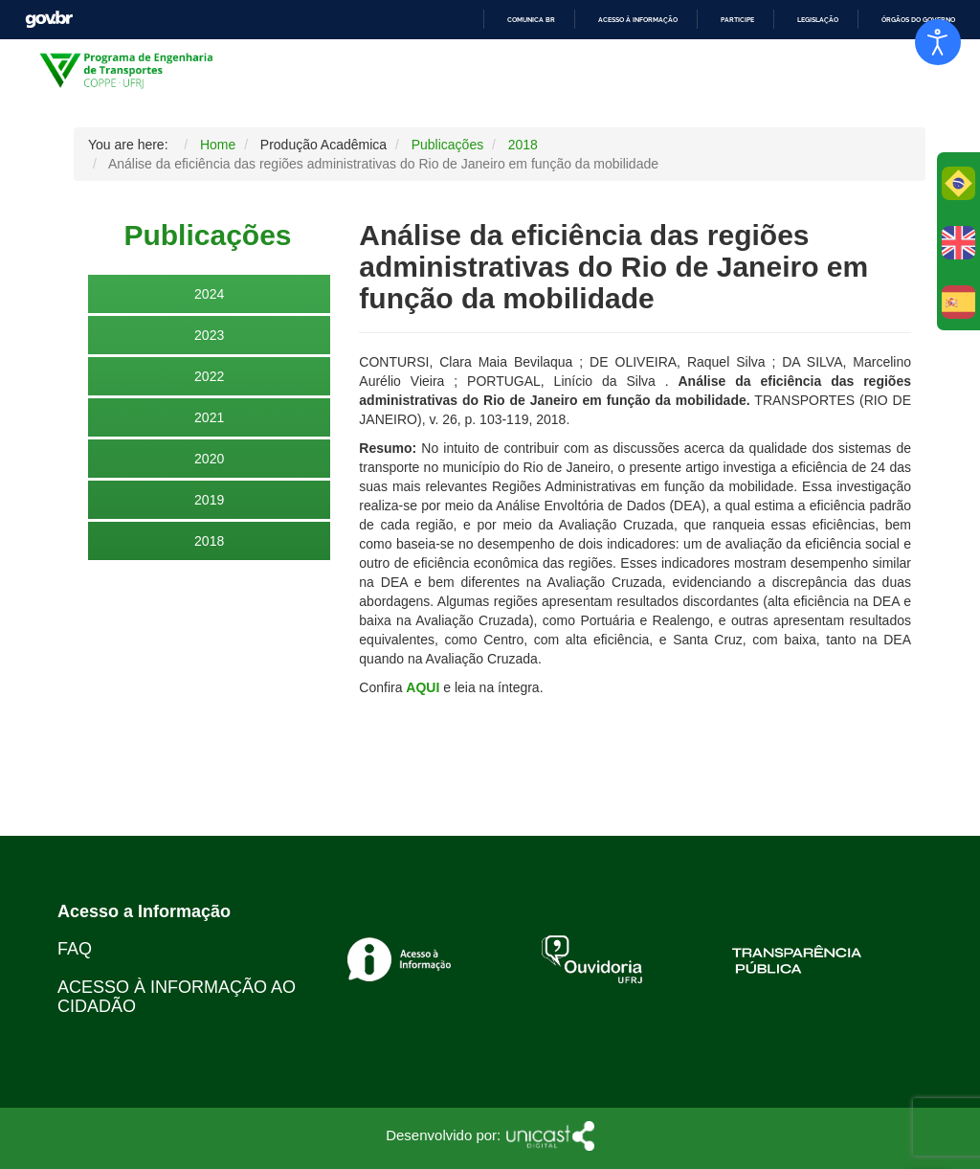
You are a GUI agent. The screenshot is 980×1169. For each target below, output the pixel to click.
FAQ (74, 948)
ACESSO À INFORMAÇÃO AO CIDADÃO (176, 997)
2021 (209, 417)
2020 (209, 458)
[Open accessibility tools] (938, 42)
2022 (209, 376)
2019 (209, 499)
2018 (209, 541)
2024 (209, 294)
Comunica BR (531, 19)
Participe (737, 19)
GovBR (49, 20)
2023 (209, 335)
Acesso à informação (638, 19)
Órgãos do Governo (918, 19)
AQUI (422, 687)
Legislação (817, 19)
